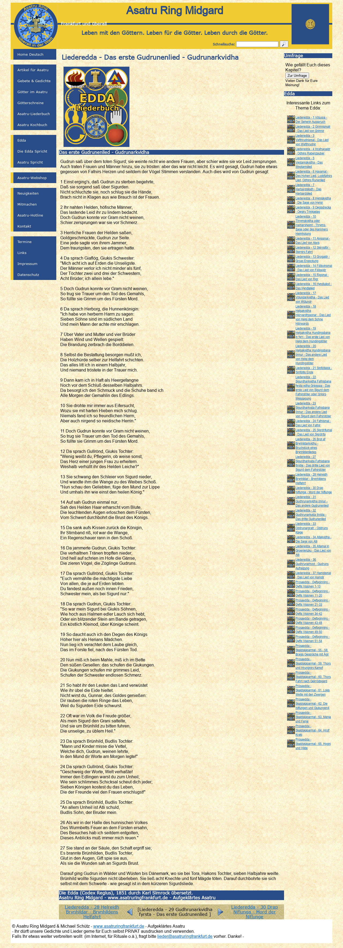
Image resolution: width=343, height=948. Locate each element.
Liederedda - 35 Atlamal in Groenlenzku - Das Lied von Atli (313, 550)
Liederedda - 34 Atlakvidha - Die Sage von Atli (313, 539)
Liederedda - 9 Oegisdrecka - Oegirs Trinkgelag (313, 209)
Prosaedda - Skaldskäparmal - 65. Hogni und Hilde (313, 743)
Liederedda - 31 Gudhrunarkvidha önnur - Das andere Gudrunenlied (312, 501)
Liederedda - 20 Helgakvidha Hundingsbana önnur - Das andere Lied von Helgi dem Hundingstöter (313, 354)
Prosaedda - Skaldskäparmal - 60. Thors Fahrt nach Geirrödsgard (313, 676)
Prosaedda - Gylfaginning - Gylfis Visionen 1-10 (313, 584)
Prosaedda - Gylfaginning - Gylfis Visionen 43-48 (313, 620)
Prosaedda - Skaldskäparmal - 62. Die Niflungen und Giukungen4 (312, 703)
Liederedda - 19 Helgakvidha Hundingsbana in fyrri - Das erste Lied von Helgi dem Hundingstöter (313, 334)
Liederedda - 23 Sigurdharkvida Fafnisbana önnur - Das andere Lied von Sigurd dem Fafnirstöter (313, 409)
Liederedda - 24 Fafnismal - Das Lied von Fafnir (313, 423)
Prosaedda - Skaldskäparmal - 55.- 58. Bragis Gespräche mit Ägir (312, 649)
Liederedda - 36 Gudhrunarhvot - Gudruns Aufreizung (312, 563)
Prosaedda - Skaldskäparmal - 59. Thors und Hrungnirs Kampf (313, 663)
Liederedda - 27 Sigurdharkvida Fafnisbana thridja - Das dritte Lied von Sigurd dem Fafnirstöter (313, 463)
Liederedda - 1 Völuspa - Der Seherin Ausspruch (311, 119)
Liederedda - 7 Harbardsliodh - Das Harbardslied (308, 189)
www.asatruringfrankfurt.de (118, 926)
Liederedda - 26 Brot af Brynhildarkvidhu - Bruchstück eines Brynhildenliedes (310, 445)
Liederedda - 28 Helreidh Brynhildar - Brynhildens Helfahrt (92, 912)
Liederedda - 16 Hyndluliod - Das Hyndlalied (314, 286)
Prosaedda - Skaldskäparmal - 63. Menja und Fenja (313, 716)
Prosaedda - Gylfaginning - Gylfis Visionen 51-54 (313, 638)
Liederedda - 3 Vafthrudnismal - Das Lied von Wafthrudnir (312, 139)
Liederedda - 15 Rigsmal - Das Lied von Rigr (312, 276)
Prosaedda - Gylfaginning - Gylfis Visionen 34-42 (313, 611)
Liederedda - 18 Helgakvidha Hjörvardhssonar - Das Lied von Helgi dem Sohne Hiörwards (313, 314)
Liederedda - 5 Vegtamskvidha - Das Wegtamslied (309, 162)
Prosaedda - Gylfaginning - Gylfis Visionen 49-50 (313, 629)
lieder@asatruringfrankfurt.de (184, 936)
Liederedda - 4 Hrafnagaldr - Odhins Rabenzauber (313, 151)
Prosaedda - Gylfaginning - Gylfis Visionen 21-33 (313, 602)
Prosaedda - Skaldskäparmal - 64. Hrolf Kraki (312, 730)
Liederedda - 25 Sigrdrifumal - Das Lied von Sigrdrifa (314, 432)
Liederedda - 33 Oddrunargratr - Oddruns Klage (312, 527)
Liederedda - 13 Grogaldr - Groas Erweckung (313, 258)
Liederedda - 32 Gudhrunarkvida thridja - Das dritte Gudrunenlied (311, 514)
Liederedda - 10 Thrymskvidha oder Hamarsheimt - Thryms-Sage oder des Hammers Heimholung (312, 225)
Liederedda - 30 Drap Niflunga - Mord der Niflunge (254, 912)
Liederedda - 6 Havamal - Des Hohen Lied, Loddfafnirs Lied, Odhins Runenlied (314, 175)
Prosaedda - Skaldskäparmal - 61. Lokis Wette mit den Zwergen (313, 690)
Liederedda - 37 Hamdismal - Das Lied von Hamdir (313, 575)
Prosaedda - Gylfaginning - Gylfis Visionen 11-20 (313, 593)
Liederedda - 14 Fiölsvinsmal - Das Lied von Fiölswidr (314, 267)
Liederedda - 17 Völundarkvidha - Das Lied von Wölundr (312, 297)
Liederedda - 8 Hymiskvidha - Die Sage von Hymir (313, 200)
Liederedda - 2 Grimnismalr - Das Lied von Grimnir (313, 128)
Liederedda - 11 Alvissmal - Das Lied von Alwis (313, 240)
